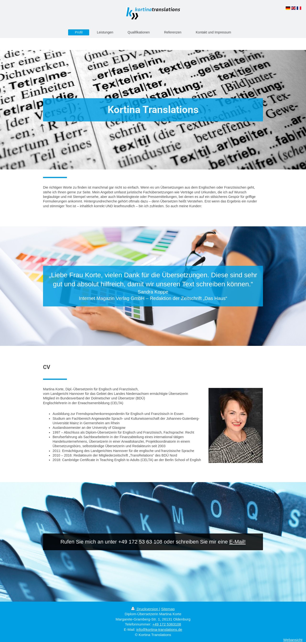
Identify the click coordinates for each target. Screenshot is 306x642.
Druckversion (145, 609)
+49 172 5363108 (166, 624)
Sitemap (168, 609)
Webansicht (292, 640)
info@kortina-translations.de (159, 629)
